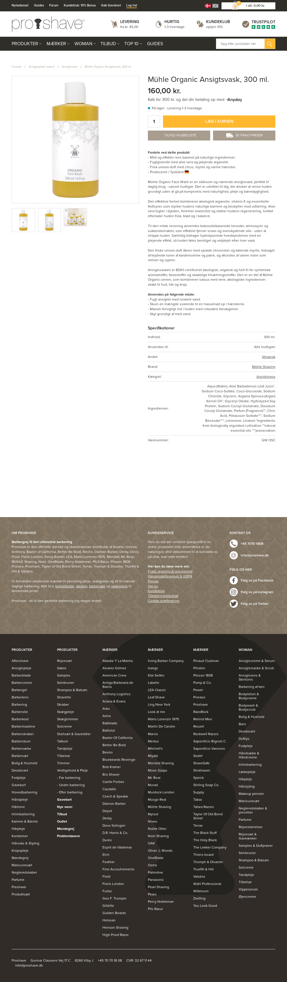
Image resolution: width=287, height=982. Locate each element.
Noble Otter (157, 829)
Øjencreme (247, 897)
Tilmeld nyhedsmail (163, 596)
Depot (107, 811)
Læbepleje (247, 772)
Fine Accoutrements (118, 869)
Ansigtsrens (265, 377)
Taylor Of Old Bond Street (208, 816)
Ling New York (159, 704)
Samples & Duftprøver (256, 846)
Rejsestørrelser (251, 827)
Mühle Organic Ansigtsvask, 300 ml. (108, 66)
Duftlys (244, 739)
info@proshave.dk (255, 555)
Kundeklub (218, 21)
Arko (106, 709)
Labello (153, 683)
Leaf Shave (156, 697)
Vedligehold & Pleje (72, 770)
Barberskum (21, 741)
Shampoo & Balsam (72, 690)
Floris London (113, 884)
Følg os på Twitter (255, 604)
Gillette (108, 906)
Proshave (200, 704)
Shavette (64, 697)
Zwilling (199, 898)
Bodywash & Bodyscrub (248, 707)
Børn (242, 724)
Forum (53, 5)
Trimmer (63, 763)
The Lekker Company (209, 847)
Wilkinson (201, 891)
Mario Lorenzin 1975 (163, 719)
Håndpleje (20, 799)
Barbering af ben (252, 687)
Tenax (198, 825)
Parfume (18, 880)
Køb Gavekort (111, 5)
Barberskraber (23, 734)
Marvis (153, 734)
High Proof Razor (115, 935)
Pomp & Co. (202, 683)
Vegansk (268, 357)
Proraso (199, 697)
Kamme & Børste (25, 821)
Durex (107, 840)
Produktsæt (21, 894)
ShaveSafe (201, 763)
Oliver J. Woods (160, 851)
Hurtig (171, 21)
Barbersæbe (21, 748)
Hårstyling (247, 786)
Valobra (199, 876)
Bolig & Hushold (24, 763)
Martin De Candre (161, 726)
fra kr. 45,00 (129, 27)
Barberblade (21, 675)
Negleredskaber (24, 872)
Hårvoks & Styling (25, 843)
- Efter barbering (69, 792)
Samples (63, 675)
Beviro (107, 752)
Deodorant (20, 770)
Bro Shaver (111, 774)
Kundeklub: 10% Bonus (80, 5)
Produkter (25, 44)
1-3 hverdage (174, 27)
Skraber (63, 704)
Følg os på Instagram (257, 592)
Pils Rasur (155, 909)
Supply (198, 792)
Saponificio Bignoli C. (209, 741)
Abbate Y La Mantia (117, 661)
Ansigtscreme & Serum (257, 661)
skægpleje (119, 586)
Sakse (61, 668)
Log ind (131, 5)
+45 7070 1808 (252, 544)
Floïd (106, 876)
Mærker (56, 44)
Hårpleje (18, 829)
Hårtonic (18, 807)
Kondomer (20, 836)
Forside (17, 66)
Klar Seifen (156, 675)
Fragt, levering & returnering (170, 571)
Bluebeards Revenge (118, 760)
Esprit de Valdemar (117, 847)
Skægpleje (65, 712)
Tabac (197, 799)
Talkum (62, 741)
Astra (106, 716)
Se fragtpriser (249, 135)
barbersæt (97, 586)
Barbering (19, 704)
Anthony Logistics (116, 694)
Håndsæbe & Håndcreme (249, 755)
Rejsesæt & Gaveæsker (248, 836)
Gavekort (19, 785)
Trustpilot (263, 22)
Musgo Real (157, 799)
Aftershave (20, 661)
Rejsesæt (64, 661)
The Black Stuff (205, 833)
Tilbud (108, 44)
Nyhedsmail (20, 5)
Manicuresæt (22, 865)
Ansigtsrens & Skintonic (250, 677)
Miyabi (153, 756)
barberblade (64, 586)
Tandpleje (64, 748)
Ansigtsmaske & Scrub (256, 668)
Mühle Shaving (263, 367)
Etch (105, 855)
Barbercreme (22, 683)
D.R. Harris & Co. (115, 833)
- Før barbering (68, 778)
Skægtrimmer (67, 719)
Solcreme (64, 726)
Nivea (152, 821)
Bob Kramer (111, 767)
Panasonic (156, 880)
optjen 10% (214, 27)
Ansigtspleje (21, 668)
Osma (152, 865)
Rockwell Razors (206, 734)
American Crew (114, 675)
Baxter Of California (117, 738)
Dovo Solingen (113, 825)
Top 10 (131, 44)
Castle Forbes (113, 782)
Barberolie (20, 712)
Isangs (153, 668)
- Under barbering (71, 785)
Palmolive (155, 872)
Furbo (107, 891)
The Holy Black (205, 840)
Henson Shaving (115, 927)
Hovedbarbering (24, 792)
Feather (108, 862)
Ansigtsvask (69, 66)
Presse (153, 581)
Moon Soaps (157, 770)
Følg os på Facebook (257, 580)
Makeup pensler (251, 794)
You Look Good (205, 906)
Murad (153, 785)
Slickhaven (201, 770)
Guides (39, 5)
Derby (107, 818)
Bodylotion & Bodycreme (249, 696)
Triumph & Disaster (208, 862)
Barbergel (19, 690)
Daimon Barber (114, 804)
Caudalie (109, 789)
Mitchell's (155, 748)
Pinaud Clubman (206, 661)
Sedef (197, 756)
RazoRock (200, 712)
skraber (81, 586)
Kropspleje (20, 851)
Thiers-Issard (203, 855)
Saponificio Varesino (209, 748)
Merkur (153, 741)
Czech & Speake (115, 796)
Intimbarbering (23, 814)
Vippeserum (248, 889)
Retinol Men (202, 719)
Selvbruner (65, 683)
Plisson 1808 (203, 675)
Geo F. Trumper (114, 898)
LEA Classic (157, 690)
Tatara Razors (203, 807)
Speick (198, 778)
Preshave (19, 887)
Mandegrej (20, 858)
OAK (151, 843)
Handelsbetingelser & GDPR (170, 576)
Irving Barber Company (166, 661)
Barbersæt (20, 756)
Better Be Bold (114, 745)
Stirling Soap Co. (206, 785)
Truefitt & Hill (203, 869)
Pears (152, 894)
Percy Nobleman (161, 902)
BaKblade (109, 723)
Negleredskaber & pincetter (253, 810)
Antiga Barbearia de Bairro (117, 685)
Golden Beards (114, 913)
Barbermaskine (23, 726)
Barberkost (20, 719)
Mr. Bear (154, 778)
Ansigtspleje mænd (41, 66)
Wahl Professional (207, 884)
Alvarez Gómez (114, 668)
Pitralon (199, 668)
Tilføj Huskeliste (180, 135)
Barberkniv (20, 697)
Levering (129, 21)
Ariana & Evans (114, 701)
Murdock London (161, 792)
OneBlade (156, 858)
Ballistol (108, 730)
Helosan (109, 920)
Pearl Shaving (158, 887)
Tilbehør (63, 756)
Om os (153, 586)
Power (198, 690)
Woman (83, 44)
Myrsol (153, 814)
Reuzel (198, 726)
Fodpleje (19, 778)
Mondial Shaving (161, 763)
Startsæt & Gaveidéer (74, 734)
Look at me (156, 712)
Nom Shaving (158, 836)
